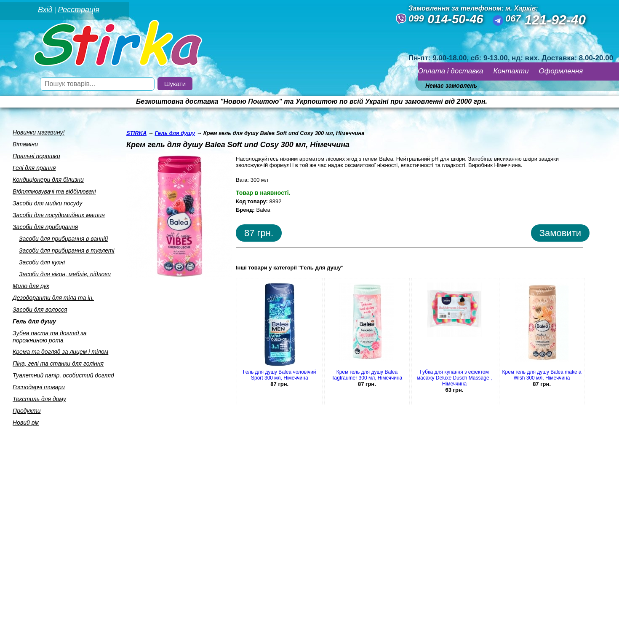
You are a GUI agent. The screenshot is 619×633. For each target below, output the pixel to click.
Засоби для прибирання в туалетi (67, 250)
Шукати (175, 83)
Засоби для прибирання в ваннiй (63, 238)
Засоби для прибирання (45, 227)
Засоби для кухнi (42, 262)
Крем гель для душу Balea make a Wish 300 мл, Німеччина (542, 375)
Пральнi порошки (36, 156)
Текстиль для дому (39, 399)
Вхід (45, 9)
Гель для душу (34, 321)
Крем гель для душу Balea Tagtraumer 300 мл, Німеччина (367, 375)
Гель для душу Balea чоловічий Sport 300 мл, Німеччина (279, 375)
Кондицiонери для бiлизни (48, 179)
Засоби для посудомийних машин (59, 215)
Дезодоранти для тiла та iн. (53, 297)
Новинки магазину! (38, 132)
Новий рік (26, 422)
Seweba (71, 622)
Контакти (511, 71)
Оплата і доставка (450, 71)
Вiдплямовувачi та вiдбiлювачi (54, 191)
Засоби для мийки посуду (47, 203)
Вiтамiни (25, 144)
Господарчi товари (39, 387)
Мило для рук (31, 286)
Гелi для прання (34, 167)
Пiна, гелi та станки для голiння (58, 363)
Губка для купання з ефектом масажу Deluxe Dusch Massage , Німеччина (454, 378)
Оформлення (561, 71)
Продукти (27, 410)
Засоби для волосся (40, 309)
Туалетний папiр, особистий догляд (63, 375)
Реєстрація (78, 9)
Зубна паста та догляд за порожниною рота (50, 337)
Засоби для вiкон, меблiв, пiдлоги (65, 274)
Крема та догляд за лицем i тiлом (60, 351)
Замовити (560, 233)
